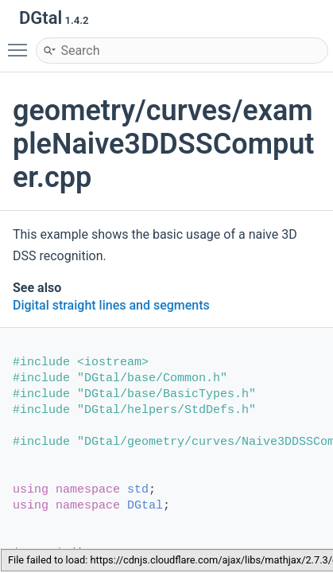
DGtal (145, 506)
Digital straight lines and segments (111, 305)
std (138, 490)
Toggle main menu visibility (21, 43)
